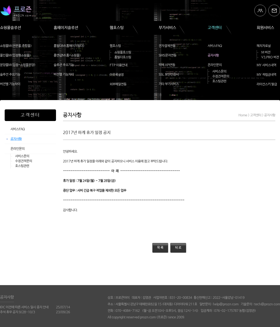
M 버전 (265, 52)
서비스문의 (219, 71)
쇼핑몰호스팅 (122, 52)
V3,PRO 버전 (270, 57)
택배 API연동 (167, 65)
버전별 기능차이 (10, 84)
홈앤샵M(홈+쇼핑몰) (67, 55)
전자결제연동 (167, 46)
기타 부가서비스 (169, 84)
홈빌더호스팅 (122, 57)
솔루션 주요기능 (10, 74)
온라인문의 (215, 65)
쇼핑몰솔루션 (10, 28)
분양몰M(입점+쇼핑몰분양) (17, 65)
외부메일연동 (118, 84)
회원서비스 (265, 28)
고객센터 (215, 28)
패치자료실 (264, 46)
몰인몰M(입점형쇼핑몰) (15, 55)
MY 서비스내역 (266, 65)
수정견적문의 (220, 76)
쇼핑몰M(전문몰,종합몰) (16, 46)
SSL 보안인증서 (169, 74)
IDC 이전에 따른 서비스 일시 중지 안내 (24, 307)
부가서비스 (167, 28)
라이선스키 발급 (267, 84)
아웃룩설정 (117, 75)
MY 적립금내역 (266, 75)
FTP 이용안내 (118, 65)
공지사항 (213, 55)
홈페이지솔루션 (66, 28)
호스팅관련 (219, 81)
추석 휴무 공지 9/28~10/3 (17, 312)
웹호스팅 (117, 28)
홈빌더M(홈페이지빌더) (69, 46)
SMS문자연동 (167, 55)
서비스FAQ (215, 46)
